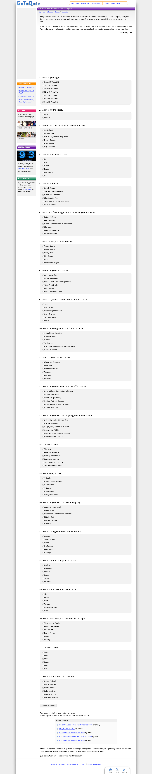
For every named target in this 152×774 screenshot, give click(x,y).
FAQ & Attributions (94, 764)
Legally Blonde (48, 188)
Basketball (47, 568)
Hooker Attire (48, 510)
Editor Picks (116, 3)
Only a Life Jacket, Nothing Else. (55, 420)
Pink (45, 659)
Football (46, 572)
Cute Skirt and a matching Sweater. (56, 433)
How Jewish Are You (26, 96)
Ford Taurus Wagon (50, 263)
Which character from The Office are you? (75, 736)
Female (46, 118)
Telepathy (46, 372)
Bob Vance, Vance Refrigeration (55, 137)
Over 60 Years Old (50, 102)
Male (45, 114)
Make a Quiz (75, 3)
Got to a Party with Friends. (53, 401)
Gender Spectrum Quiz (27, 87)
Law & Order (48, 172)
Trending (124, 770)
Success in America (50, 459)
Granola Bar (47, 307)
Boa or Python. (48, 633)
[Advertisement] (86, 54)
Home (110, 770)
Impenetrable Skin (50, 369)
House (45, 166)
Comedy (57, 12)
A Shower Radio (49, 336)
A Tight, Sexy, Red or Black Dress (55, 427)
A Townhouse (48, 485)
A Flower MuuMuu (50, 423)
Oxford (45, 543)
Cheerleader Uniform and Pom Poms (56, 514)
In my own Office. (49, 275)
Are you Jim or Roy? (67, 729)
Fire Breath (47, 375)
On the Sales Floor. (50, 278)
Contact (82, 764)
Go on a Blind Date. (50, 408)
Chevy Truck (48, 253)
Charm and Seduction (51, 362)
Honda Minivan (48, 249)
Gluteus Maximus (49, 607)
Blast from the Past (50, 198)
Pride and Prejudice (50, 452)
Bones (45, 169)
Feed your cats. (49, 220)
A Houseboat (48, 491)
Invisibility (46, 379)
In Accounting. (48, 288)
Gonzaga (46, 553)
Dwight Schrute (49, 140)
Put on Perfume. (49, 217)
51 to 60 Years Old (50, 99)
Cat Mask (46, 524)
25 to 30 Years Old (50, 89)
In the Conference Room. (52, 292)
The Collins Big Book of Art (53, 462)
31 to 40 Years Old (50, 92)
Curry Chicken (48, 314)
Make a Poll (85, 3)
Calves (45, 611)
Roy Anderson (48, 147)
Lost (44, 162)
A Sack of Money (49, 350)
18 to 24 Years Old (50, 85)
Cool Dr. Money (49, 694)
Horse (45, 636)
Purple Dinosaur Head (51, 507)
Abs (44, 594)
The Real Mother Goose (52, 466)
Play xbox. (47, 227)
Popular (106, 3)
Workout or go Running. (52, 398)
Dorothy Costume (49, 520)
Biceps (45, 597)
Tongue (46, 604)
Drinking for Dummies (51, 456)
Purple (45, 662)
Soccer (45, 575)
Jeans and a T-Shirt (50, 430)
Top (40, 12)
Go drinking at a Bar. (50, 394)
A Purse (46, 340)
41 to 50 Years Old (50, 95)
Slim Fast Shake (49, 317)
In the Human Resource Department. (56, 282)
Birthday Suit (48, 517)
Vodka (45, 321)
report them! (27, 189)
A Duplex (46, 488)
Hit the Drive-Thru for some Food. (55, 404)
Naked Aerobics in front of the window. (57, 224)
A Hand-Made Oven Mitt (52, 333)
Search (117, 770)
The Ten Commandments (52, 191)
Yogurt (45, 304)
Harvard (46, 536)
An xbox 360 (47, 343)
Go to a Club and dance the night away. (57, 391)
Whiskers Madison (50, 698)
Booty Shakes (48, 688)
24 (44, 159)
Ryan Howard (48, 143)
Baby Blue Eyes (49, 691)
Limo (45, 259)
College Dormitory (50, 495)
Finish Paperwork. (50, 234)
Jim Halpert (47, 130)
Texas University (49, 539)
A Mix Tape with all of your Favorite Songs (58, 346)
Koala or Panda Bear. (51, 626)
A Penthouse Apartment (52, 481)
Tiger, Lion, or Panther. (51, 623)
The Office (65, 12)
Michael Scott (48, 133)
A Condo (46, 478)
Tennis (45, 578)
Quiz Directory (96, 3)
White (45, 652)
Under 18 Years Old (50, 82)
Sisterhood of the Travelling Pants (55, 201)
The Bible (46, 449)
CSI (44, 176)
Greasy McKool (49, 681)
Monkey (46, 640)
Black (45, 655)
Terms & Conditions (58, 764)
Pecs (45, 601)
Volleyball (46, 582)
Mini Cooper (47, 256)
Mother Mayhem (49, 684)
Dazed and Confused (51, 195)
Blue (45, 665)
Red (44, 669)
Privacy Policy (72, 764)
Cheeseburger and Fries (52, 311)
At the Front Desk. (50, 285)
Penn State (47, 549)
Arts (44, 12)
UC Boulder (47, 546)
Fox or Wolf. (47, 630)
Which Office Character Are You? (72, 733)
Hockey (46, 565)
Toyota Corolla (48, 246)
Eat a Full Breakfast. (50, 230)
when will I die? (23, 168)
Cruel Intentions (49, 205)
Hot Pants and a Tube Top (53, 437)
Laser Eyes (47, 365)
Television (50, 12)
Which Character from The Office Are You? (76, 725)
